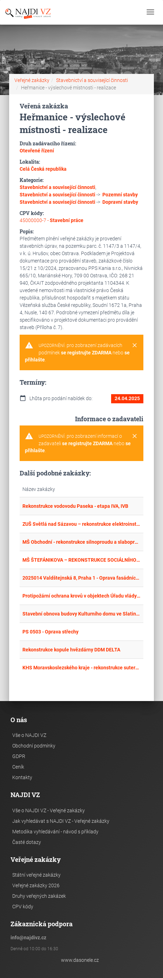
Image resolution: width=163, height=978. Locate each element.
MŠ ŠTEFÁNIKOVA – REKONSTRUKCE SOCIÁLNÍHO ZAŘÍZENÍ (81, 560)
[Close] (134, 345)
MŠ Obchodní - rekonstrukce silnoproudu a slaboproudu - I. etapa (81, 542)
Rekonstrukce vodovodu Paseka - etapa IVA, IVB (75, 506)
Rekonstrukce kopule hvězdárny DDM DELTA (71, 649)
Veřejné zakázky (31, 80)
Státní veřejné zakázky (36, 875)
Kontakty (22, 777)
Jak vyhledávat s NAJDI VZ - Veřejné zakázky (60, 821)
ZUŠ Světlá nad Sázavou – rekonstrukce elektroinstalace (81, 524)
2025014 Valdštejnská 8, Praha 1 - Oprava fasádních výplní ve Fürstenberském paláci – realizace (81, 578)
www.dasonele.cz (80, 960)
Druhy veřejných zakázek (39, 896)
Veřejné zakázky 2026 (36, 885)
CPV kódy (22, 906)
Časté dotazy (26, 842)
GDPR (18, 756)
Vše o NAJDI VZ (29, 735)
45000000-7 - (51, 220)
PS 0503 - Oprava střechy (50, 632)
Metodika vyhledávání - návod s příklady (55, 831)
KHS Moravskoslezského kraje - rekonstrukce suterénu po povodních (81, 667)
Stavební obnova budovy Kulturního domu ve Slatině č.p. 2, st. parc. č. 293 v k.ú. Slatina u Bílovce (81, 614)
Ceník (18, 767)
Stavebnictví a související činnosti (92, 80)
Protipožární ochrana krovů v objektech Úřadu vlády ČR (81, 596)
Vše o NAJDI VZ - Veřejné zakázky (48, 810)
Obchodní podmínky (33, 746)
